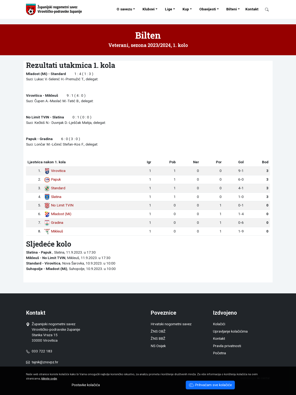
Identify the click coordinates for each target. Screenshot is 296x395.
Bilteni (231, 9)
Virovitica (55, 171)
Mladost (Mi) (57, 214)
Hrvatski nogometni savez (171, 324)
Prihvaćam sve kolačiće (210, 385)
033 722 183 (39, 351)
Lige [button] (168, 9)
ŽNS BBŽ (158, 338)
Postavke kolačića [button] (86, 385)
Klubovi (149, 9)
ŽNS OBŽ (158, 331)
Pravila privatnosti (227, 346)
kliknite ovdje (49, 378)
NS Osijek (158, 346)
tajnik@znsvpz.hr (45, 362)
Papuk (52, 179)
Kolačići (219, 324)
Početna (219, 353)
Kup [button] (186, 9)
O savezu (124, 9)
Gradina (53, 222)
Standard (54, 188)
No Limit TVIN (58, 205)
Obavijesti (207, 9)
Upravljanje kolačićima (230, 331)
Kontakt (251, 9)
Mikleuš (53, 231)
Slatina (52, 197)
